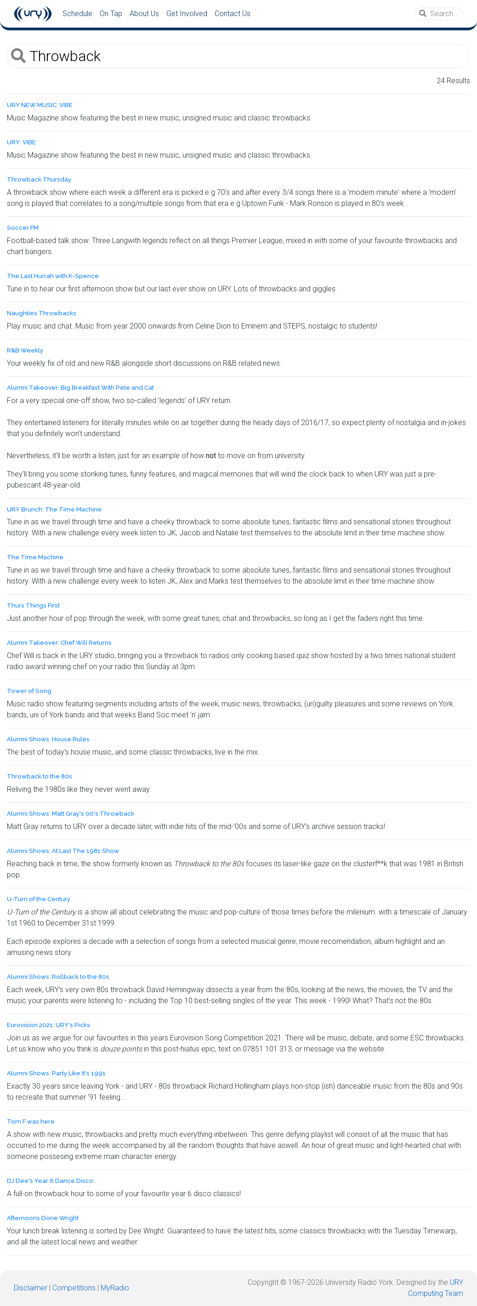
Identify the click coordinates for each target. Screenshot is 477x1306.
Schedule (77, 13)
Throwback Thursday (39, 179)
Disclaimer (30, 1287)
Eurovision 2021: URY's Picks (48, 1025)
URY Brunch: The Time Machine (54, 509)
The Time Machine (35, 557)
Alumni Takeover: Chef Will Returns (59, 642)
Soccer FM (23, 227)
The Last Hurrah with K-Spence (53, 276)
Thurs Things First (33, 605)
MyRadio (115, 1287)
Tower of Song (29, 690)
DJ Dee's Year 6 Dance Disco (50, 1180)
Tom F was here (31, 1121)
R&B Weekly (25, 350)
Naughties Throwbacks (41, 313)
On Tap (111, 13)
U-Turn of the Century (38, 899)
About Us (144, 13)
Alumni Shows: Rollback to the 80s (58, 976)
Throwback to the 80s (39, 776)
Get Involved (186, 13)
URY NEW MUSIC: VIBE (40, 105)
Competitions (74, 1287)
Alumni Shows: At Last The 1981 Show (63, 850)
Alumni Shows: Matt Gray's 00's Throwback (70, 813)
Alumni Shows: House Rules (48, 739)
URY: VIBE (21, 142)
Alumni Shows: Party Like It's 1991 (56, 1073)
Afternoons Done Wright (43, 1218)
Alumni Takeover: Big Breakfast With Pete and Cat (80, 387)
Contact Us (232, 13)
